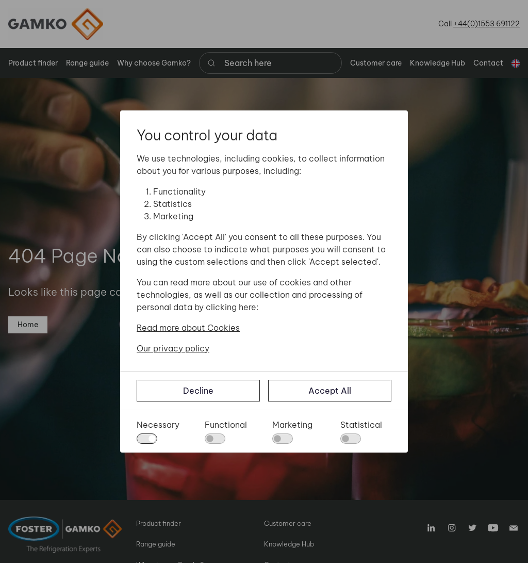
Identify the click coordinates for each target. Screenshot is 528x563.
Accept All (329, 390)
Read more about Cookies (188, 328)
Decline (198, 390)
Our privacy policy (173, 348)
